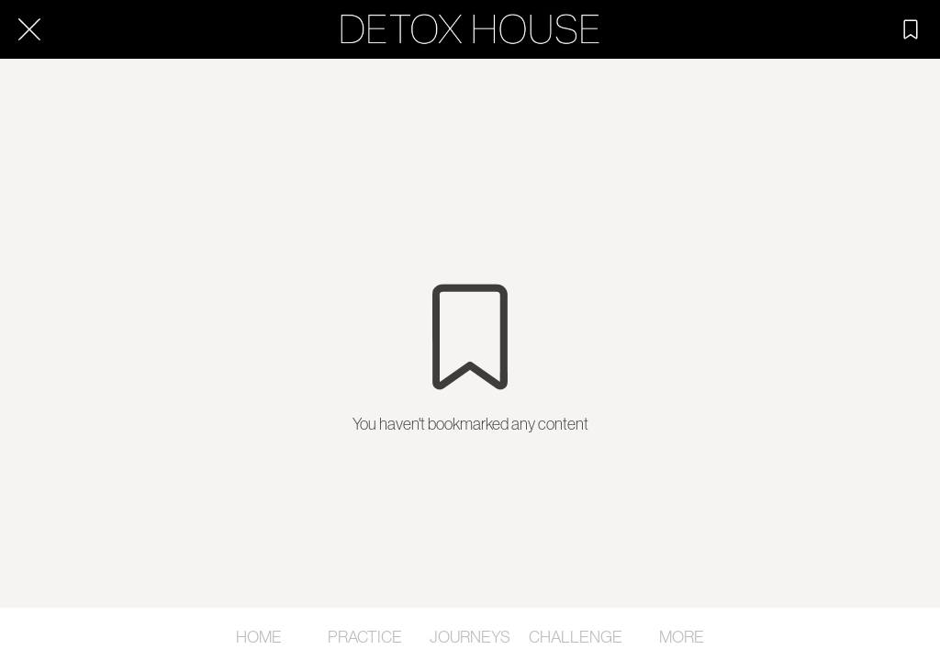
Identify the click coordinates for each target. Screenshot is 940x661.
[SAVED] (911, 29)
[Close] (29, 29)
